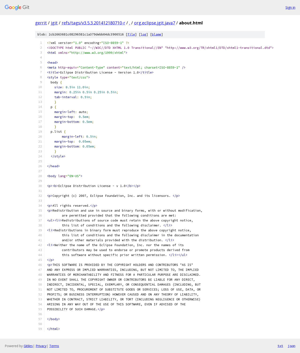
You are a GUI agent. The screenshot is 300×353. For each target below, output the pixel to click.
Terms (54, 346)
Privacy (41, 346)
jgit (54, 23)
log (143, 34)
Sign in (290, 7)
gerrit (41, 23)
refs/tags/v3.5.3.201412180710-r (93, 23)
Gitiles (28, 346)
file (131, 34)
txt (280, 346)
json (291, 346)
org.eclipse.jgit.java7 (154, 23)
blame (156, 34)
